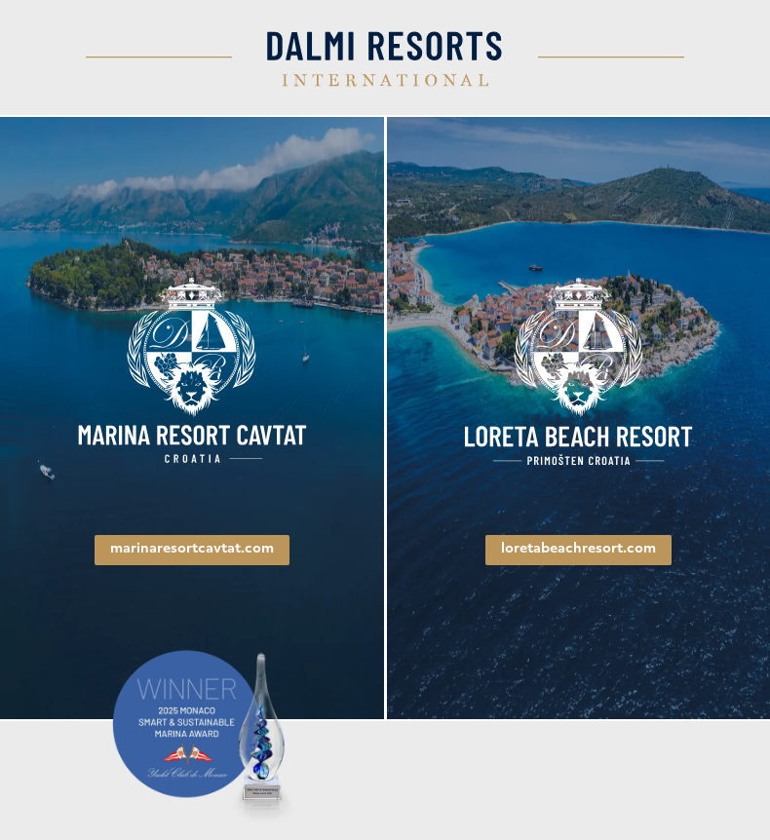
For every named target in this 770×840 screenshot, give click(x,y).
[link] (192, 372)
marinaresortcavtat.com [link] (192, 549)
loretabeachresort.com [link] (578, 549)
